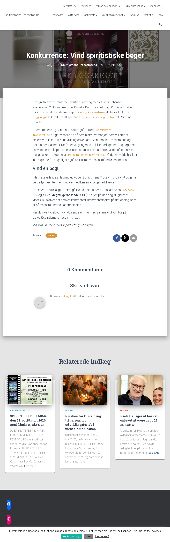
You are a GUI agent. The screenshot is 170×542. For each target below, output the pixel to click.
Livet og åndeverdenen (92, 112)
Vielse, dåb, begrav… (108, 6)
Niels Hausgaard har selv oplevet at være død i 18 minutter (140, 420)
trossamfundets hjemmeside (87, 154)
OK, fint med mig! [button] (71, 536)
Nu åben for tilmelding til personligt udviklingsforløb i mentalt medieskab (83, 422)
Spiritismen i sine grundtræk (101, 117)
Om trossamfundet (113, 15)
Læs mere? (102, 536)
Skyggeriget (41, 117)
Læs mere (30, 466)
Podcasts (58, 15)
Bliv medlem (69, 6)
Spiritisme (90, 15)
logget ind (69, 300)
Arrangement (17, 410)
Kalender (156, 6)
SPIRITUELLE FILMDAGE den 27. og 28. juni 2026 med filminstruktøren (29, 420)
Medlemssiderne (135, 6)
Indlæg (51, 240)
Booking (134, 15)
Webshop (86, 6)
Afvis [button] (88, 536)
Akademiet (73, 15)
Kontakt (148, 15)
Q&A (161, 15)
